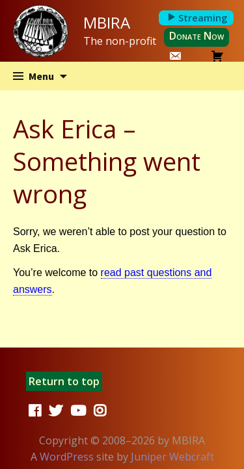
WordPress (67, 457)
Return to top (64, 381)
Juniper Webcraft (172, 457)
